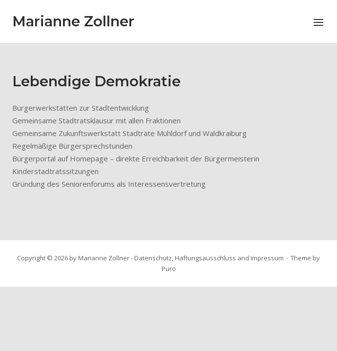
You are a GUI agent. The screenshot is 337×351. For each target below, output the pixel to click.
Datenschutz (153, 258)
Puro (169, 268)
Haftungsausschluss (205, 258)
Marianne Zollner (73, 21)
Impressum (267, 258)
